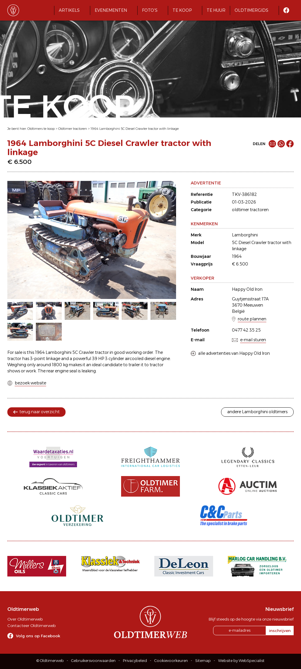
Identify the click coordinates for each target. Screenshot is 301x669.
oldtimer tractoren (250, 209)
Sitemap (203, 660)
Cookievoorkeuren (171, 660)
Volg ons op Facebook (38, 635)
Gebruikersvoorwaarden (93, 660)
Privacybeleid (135, 660)
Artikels (69, 10)
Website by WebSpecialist (241, 660)
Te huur (216, 10)
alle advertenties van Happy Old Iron (234, 353)
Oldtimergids (251, 10)
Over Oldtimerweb (25, 619)
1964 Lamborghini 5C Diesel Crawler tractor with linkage (135, 129)
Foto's (150, 10)
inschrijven (280, 630)
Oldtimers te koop (41, 129)
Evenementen (111, 10)
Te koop (182, 10)
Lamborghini (245, 235)
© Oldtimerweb (50, 660)
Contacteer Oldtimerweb (31, 625)
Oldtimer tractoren (72, 129)
